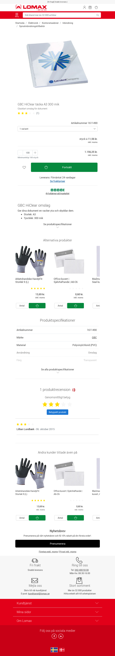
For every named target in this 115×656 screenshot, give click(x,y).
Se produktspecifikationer (58, 226)
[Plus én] (20, 152)
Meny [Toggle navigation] (17, 15)
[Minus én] (35, 152)
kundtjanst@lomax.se (39, 593)
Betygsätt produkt (57, 412)
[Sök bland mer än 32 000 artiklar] (59, 15)
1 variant (24, 128)
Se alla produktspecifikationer (57, 371)
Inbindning (68, 22)
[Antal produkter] (28, 152)
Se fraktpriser (57, 181)
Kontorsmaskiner (50, 22)
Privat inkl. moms (67, 551)
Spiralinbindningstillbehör (32, 26)
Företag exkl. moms (48, 551)
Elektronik (33, 22)
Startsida (19, 22)
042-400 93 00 (82, 570)
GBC (94, 337)
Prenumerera (57, 543)
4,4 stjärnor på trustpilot (57, 193)
